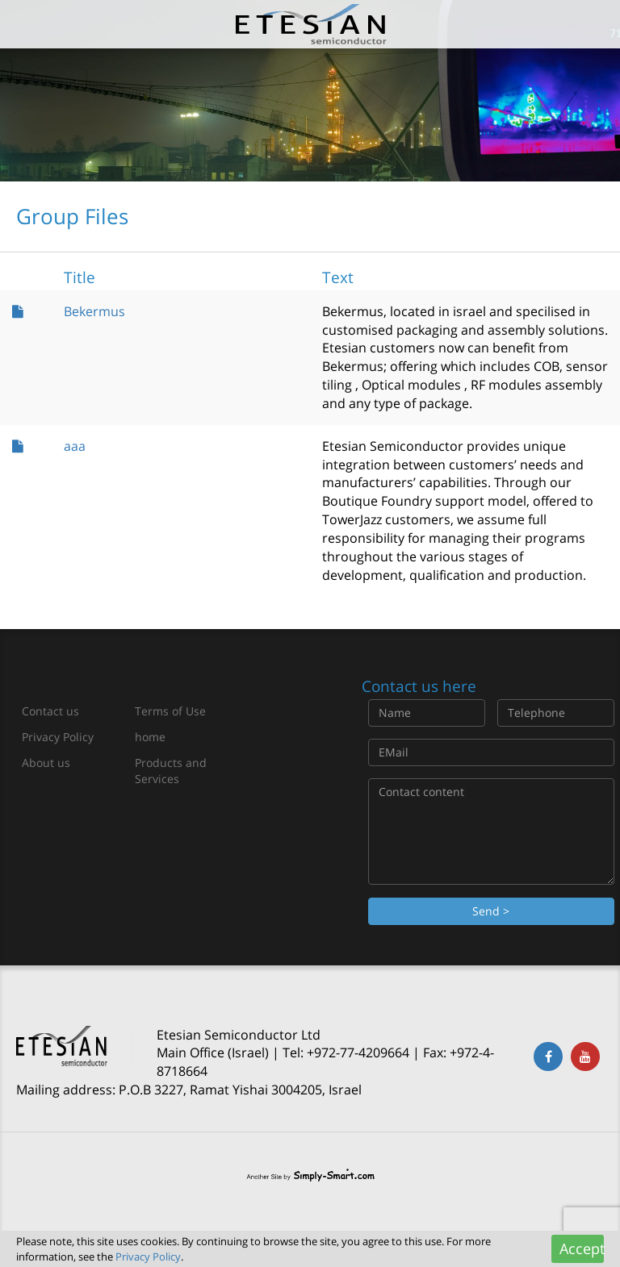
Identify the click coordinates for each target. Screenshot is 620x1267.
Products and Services (171, 770)
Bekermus (94, 311)
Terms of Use (170, 711)
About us (46, 762)
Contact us (50, 711)
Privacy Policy (58, 736)
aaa (75, 446)
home (150, 736)
